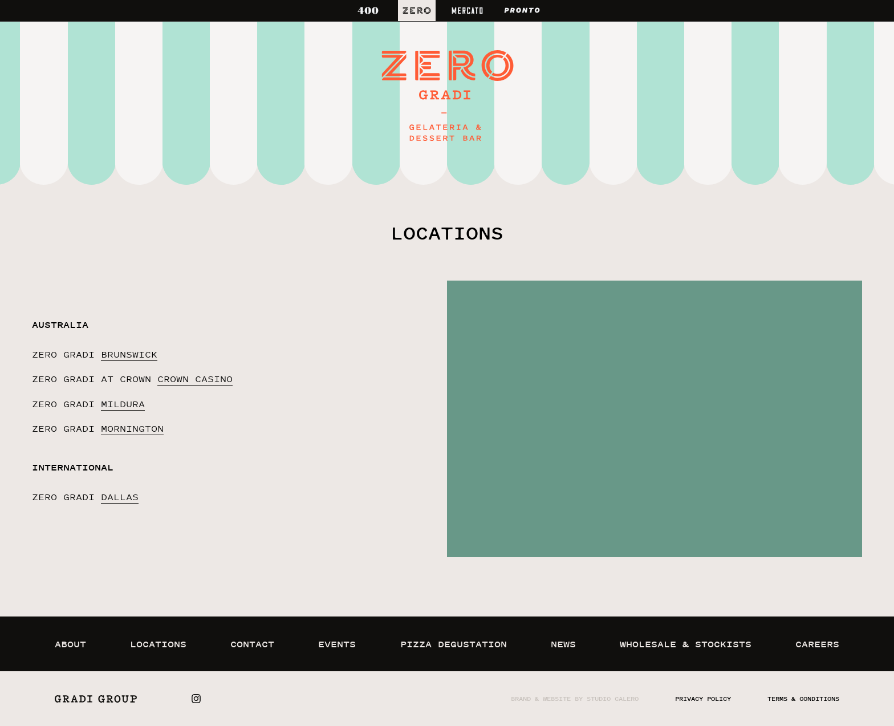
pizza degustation (453, 644)
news (563, 644)
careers (817, 644)
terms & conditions (803, 698)
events (337, 644)
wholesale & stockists (685, 644)
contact (252, 644)
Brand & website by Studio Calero (575, 698)
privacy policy (703, 698)
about (70, 644)
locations (158, 644)
